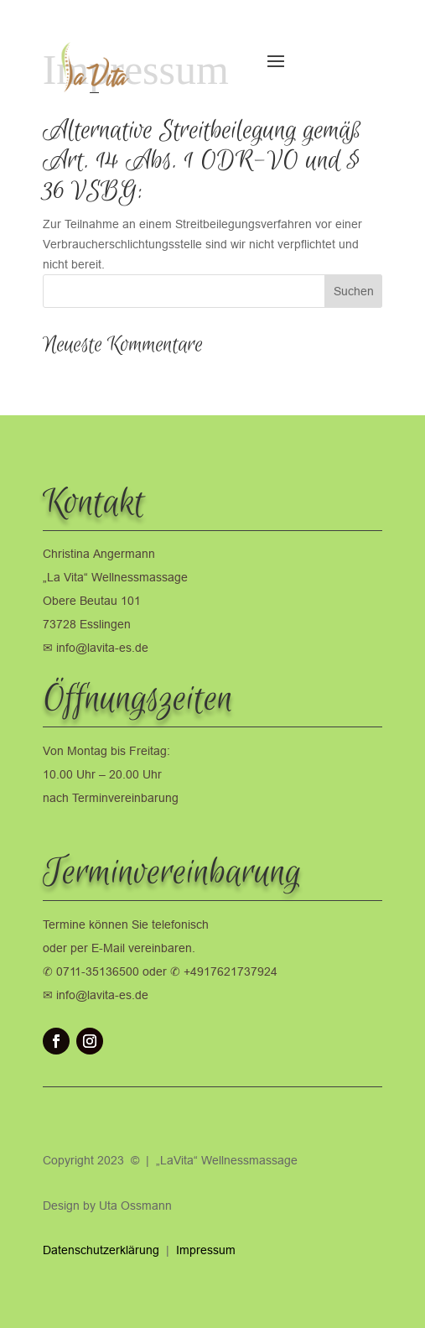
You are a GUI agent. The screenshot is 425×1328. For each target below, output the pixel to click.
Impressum (206, 1250)
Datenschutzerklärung (103, 1250)
